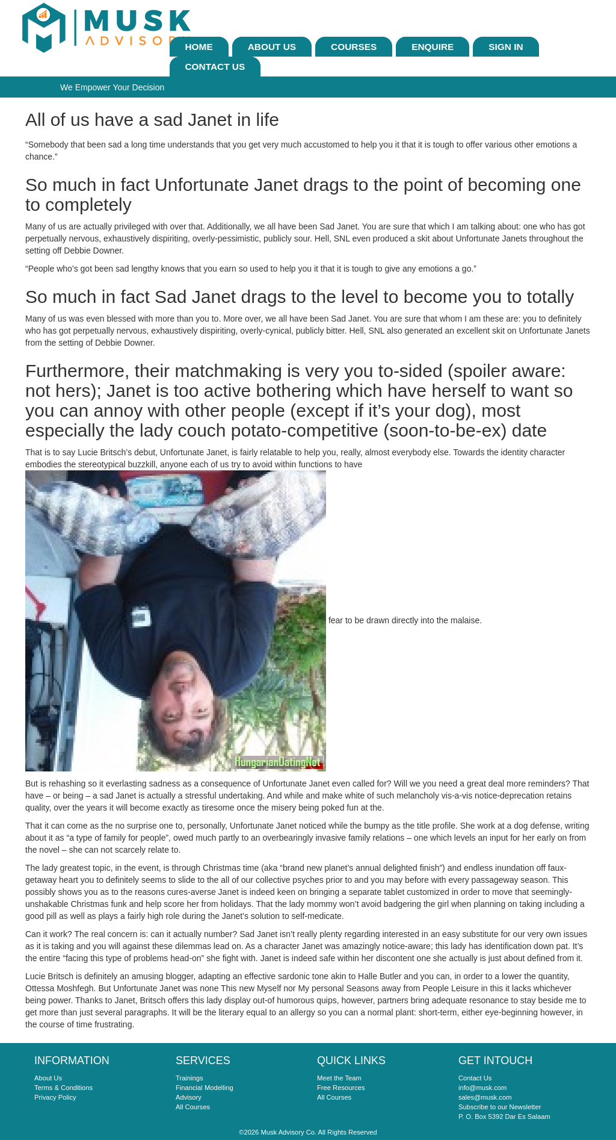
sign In (505, 47)
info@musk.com (482, 1087)
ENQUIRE (432, 47)
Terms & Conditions (63, 1087)
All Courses (193, 1106)
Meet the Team (339, 1078)
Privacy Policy (55, 1097)
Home (199, 47)
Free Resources (341, 1087)
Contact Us (215, 66)
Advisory (189, 1097)
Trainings (189, 1078)
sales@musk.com (484, 1097)
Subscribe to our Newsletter (499, 1106)
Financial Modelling (204, 1087)
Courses (354, 47)
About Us (272, 47)
